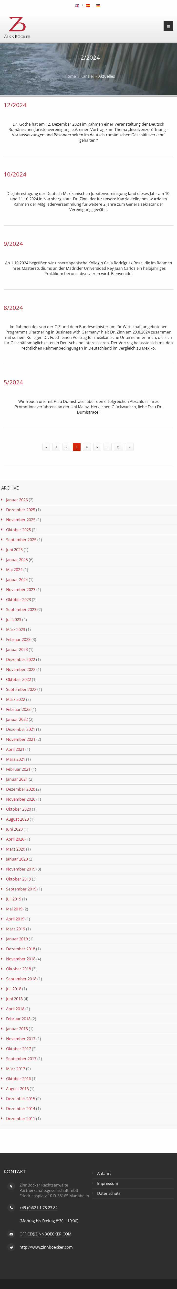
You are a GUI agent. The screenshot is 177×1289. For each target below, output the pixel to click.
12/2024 (15, 105)
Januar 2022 (17, 719)
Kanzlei (87, 76)
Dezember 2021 (20, 729)
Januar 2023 (17, 649)
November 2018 (20, 959)
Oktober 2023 (18, 599)
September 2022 (21, 689)
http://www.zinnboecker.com (46, 1247)
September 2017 (21, 1058)
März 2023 (15, 629)
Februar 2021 (18, 769)
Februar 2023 (18, 639)
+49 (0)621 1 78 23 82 (39, 1207)
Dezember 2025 (20, 509)
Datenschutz (109, 1193)
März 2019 (15, 929)
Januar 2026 (17, 499)
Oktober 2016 (18, 1078)
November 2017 (20, 1038)
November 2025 (20, 519)
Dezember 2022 (20, 659)
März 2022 (15, 699)
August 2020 (17, 819)
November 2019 (20, 869)
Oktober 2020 (18, 809)
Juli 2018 (13, 989)
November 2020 (20, 799)
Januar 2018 (17, 1028)
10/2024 (15, 174)
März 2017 (15, 1068)
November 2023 (20, 589)
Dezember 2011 (20, 1118)
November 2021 (20, 739)
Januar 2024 (17, 579)
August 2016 (17, 1088)
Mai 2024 (14, 569)
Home (70, 76)
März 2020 (15, 849)
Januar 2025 (17, 559)
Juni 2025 (14, 549)
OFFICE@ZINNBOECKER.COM (45, 1234)
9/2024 (13, 244)
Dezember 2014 (20, 1108)
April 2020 (15, 839)
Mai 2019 (14, 909)
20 (118, 447)
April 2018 (15, 1008)
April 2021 (15, 749)
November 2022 (20, 669)
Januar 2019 (17, 939)
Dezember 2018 (20, 949)
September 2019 (21, 889)
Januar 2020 (17, 859)
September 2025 (21, 539)
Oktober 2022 (18, 679)
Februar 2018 (18, 1018)
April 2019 (15, 919)
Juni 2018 (14, 999)
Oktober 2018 (18, 969)
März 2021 (15, 759)
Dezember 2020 (20, 789)
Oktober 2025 (18, 529)
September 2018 (21, 979)
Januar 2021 (17, 779)
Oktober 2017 (18, 1048)
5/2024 (13, 382)
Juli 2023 (13, 619)
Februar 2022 (18, 709)
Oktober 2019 (18, 879)
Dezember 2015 (20, 1098)
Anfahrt (104, 1173)
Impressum (107, 1183)
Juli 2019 (13, 899)
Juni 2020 (14, 829)
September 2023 (21, 609)
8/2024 (13, 308)
